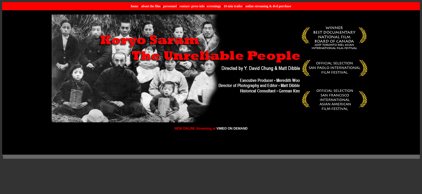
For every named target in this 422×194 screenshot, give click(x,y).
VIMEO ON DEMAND (232, 128)
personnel (170, 6)
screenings (214, 6)
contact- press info (192, 6)
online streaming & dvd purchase (268, 6)
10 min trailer (233, 6)
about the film (150, 6)
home (134, 6)
